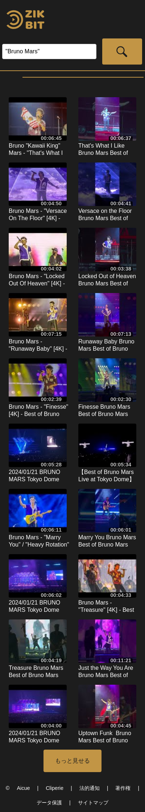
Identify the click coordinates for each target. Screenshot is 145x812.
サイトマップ (93, 802)
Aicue (23, 788)
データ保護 (49, 802)
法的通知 (89, 788)
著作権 (122, 788)
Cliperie (54, 788)
